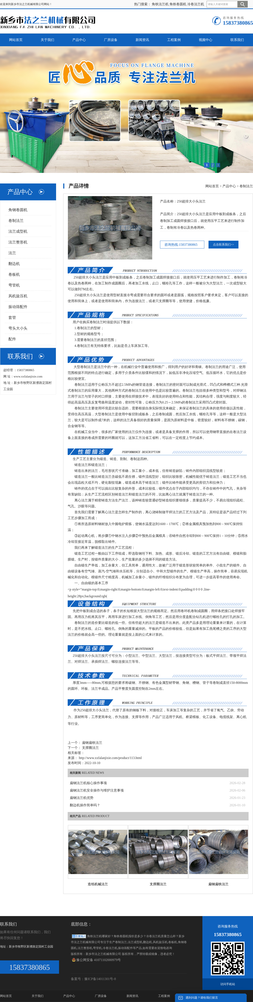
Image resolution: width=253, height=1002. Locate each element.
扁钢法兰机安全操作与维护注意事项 (97, 790)
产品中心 (229, 186)
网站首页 (212, 186)
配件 (12, 339)
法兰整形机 (17, 242)
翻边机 (14, 264)
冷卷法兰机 (195, 4)
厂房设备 (101, 996)
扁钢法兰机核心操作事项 (88, 783)
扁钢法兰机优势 (81, 798)
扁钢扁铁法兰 (91, 742)
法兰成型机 (17, 231)
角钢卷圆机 (17, 210)
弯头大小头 (17, 328)
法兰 (12, 253)
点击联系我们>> (223, 244)
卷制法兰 (16, 221)
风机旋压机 (17, 296)
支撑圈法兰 (90, 747)
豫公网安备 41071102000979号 (96, 960)
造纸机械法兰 (98, 884)
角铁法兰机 (160, 4)
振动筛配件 (17, 307)
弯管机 (14, 285)
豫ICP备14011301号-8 (100, 979)
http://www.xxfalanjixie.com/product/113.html (110, 758)
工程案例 (164, 996)
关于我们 (37, 996)
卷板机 (14, 274)
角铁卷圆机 (178, 4)
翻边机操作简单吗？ (85, 805)
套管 (12, 317)
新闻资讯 (132, 996)
